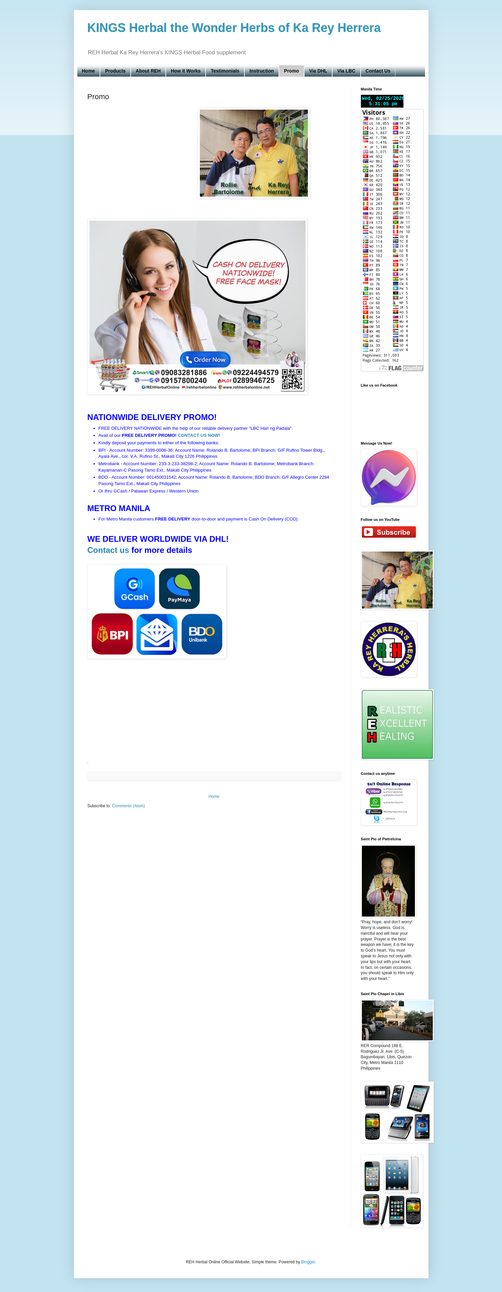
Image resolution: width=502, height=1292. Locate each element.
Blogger (308, 1262)
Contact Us (378, 71)
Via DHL (318, 71)
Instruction (261, 71)
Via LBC (346, 71)
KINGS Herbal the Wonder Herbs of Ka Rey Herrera (234, 28)
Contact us (108, 550)
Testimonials (225, 71)
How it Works (186, 71)
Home (88, 71)
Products (115, 71)
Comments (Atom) (128, 806)
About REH (148, 71)
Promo (291, 71)
